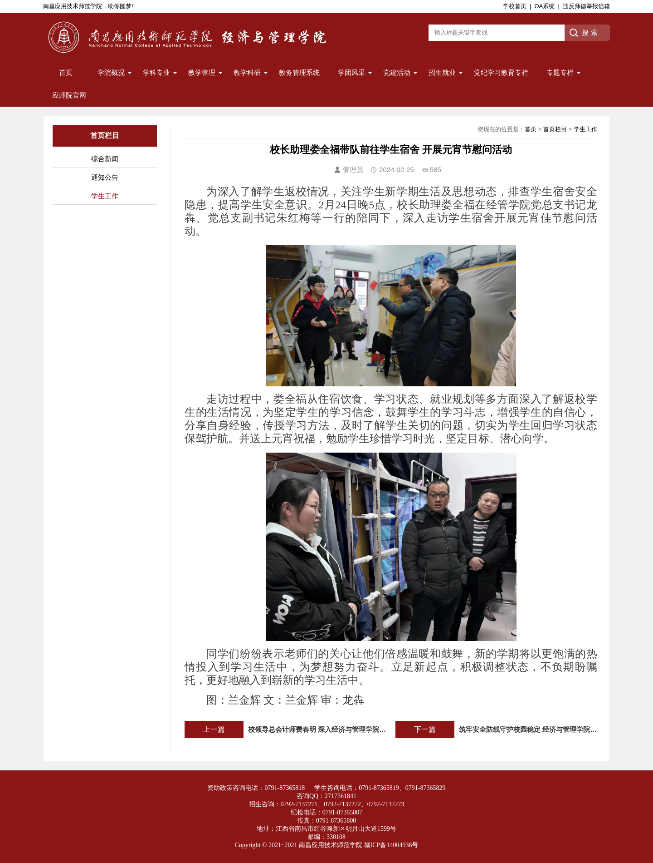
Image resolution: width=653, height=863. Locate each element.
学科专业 (156, 72)
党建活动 (396, 72)
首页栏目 (555, 129)
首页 (66, 72)
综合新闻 (104, 159)
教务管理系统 (299, 72)
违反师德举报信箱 (586, 6)
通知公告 (104, 177)
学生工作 (104, 196)
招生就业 (442, 72)
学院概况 (111, 72)
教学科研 (247, 72)
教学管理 (201, 72)
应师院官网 (69, 95)
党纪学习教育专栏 (501, 72)
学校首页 (514, 6)
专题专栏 (560, 72)
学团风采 (351, 72)
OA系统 (544, 6)
